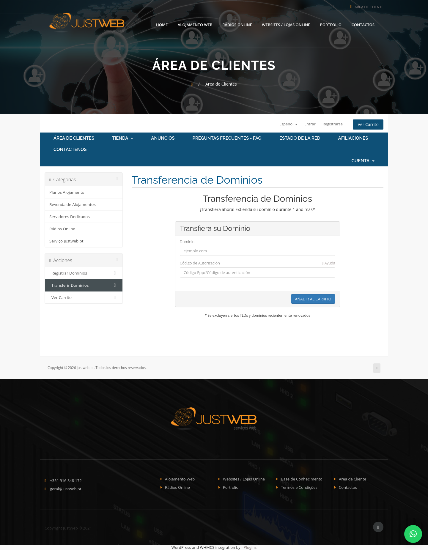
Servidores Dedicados (69, 216)
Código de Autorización (257, 263)
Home (162, 23)
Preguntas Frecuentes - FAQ (227, 138)
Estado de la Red (299, 138)
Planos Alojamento (66, 192)
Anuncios (162, 138)
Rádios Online (237, 23)
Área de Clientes (74, 138)
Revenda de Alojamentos (72, 204)
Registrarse (332, 124)
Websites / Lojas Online (286, 23)
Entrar (310, 124)
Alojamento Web (195, 23)
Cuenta (363, 160)
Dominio (187, 241)
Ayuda (328, 263)
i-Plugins (249, 547)
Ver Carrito (368, 124)
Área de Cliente (366, 7)
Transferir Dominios (83, 285)
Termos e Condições (299, 487)
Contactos (362, 23)
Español (288, 124)
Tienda (122, 138)
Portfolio (331, 23)
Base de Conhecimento (301, 479)
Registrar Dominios (83, 273)
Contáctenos (70, 149)
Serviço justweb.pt (66, 241)
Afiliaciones (353, 138)
